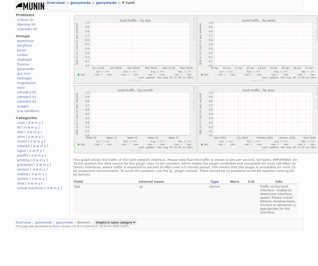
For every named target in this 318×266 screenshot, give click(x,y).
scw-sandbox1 (28, 111)
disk (20, 132)
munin (22, 141)
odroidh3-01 (27, 92)
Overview (56, 3)
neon (21, 87)
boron (21, 50)
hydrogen (24, 78)
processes (25, 165)
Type (215, 181)
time (20, 183)
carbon (22, 55)
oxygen (23, 106)
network (23, 146)
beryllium (24, 45)
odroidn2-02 (27, 101)
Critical (22, 20)
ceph (21, 123)
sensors (23, 169)
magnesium (26, 83)
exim (21, 137)
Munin (57, 226)
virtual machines (30, 188)
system (23, 179)
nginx (21, 151)
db (19, 127)
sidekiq (22, 174)
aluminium (25, 41)
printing (23, 160)
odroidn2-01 (27, 97)
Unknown (24, 29)
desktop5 (24, 59)
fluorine (23, 64)
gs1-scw (23, 73)
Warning (23, 24)
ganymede (81, 3)
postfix (22, 155)
